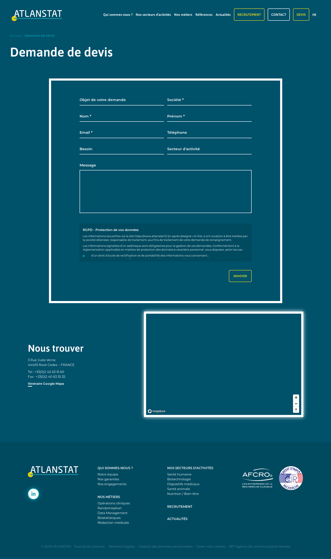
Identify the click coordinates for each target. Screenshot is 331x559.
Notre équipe (108, 474)
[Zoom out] (296, 404)
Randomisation (110, 508)
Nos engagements (112, 484)
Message (88, 165)
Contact (278, 14)
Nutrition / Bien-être (183, 494)
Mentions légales (122, 546)
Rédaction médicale (113, 523)
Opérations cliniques (114, 503)
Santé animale (178, 489)
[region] (225, 366)
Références (204, 14)
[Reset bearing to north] (296, 410)
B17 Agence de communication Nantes (259, 546)
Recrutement (249, 14)
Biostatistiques (109, 518)
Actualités (223, 14)
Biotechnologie (179, 479)
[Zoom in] (296, 397)
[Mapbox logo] (156, 411)
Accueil (16, 35)
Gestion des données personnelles (165, 546)
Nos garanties (108, 479)
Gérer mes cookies (210, 546)
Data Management (113, 513)
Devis (301, 14)
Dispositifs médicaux (183, 484)
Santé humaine (179, 474)
